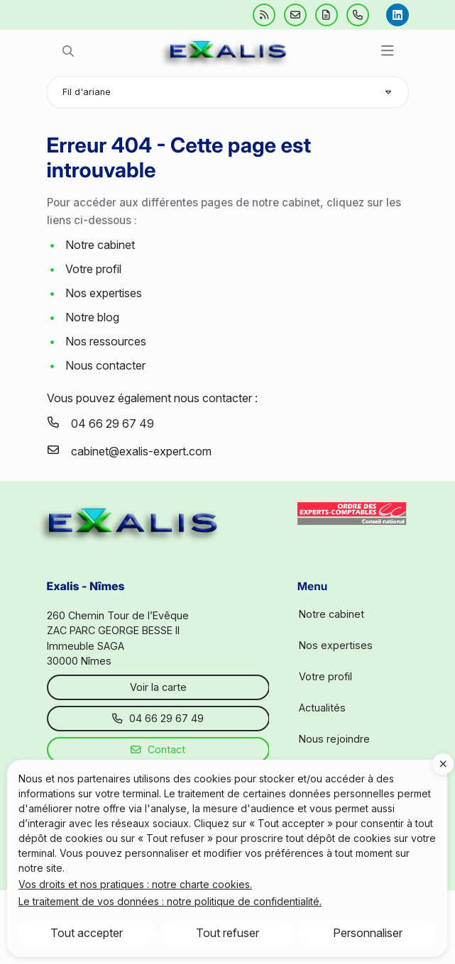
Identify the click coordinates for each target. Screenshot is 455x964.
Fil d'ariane (86, 92)
